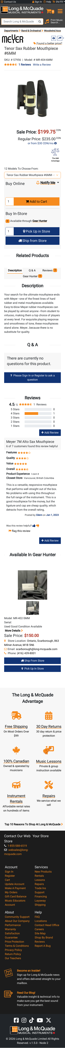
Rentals (39, 875)
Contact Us (8, 1)
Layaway (40, 900)
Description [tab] (15, 270)
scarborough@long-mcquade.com (36, 649)
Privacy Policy (13, 950)
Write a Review (42, 64)
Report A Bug (43, 945)
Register (10, 875)
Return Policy (13, 954)
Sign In (9, 871)
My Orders (11, 892)
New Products (43, 871)
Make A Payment (15, 888)
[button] (48, 10)
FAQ (37, 916)
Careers (39, 929)
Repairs (39, 884)
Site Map (40, 933)
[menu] (59, 10)
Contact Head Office (47, 925)
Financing (41, 896)
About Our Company (17, 921)
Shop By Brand (44, 937)
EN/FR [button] (58, 1)
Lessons (40, 880)
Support (39, 892)
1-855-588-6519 (15, 845)
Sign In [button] (37, 1)
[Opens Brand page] (12, 39)
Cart (7, 880)
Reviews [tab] (49, 270)
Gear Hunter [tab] (32, 276)
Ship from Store (32, 241)
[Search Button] (39, 21)
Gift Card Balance (15, 896)
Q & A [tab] (32, 270)
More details (13, 630)
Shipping (40, 904)
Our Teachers (13, 958)
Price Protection (14, 941)
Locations (41, 921)
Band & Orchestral (31, 30)
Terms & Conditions (17, 945)
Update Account (14, 884)
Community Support (17, 916)
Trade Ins (40, 888)
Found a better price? (47, 43)
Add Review (50, 432)
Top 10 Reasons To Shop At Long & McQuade (33, 824)
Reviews (40, 941)
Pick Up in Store (36, 231)
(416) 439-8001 (26, 653)
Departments (11, 30)
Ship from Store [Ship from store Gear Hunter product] (32, 660)
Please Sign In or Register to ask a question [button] (32, 377)
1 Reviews (25, 65)
